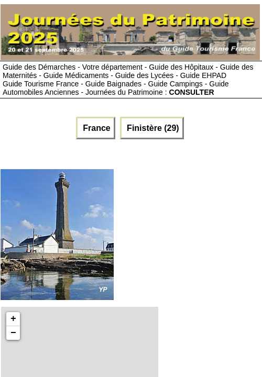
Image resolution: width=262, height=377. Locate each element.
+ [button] (13, 319)
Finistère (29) (152, 128)
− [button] (13, 333)
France (96, 128)
